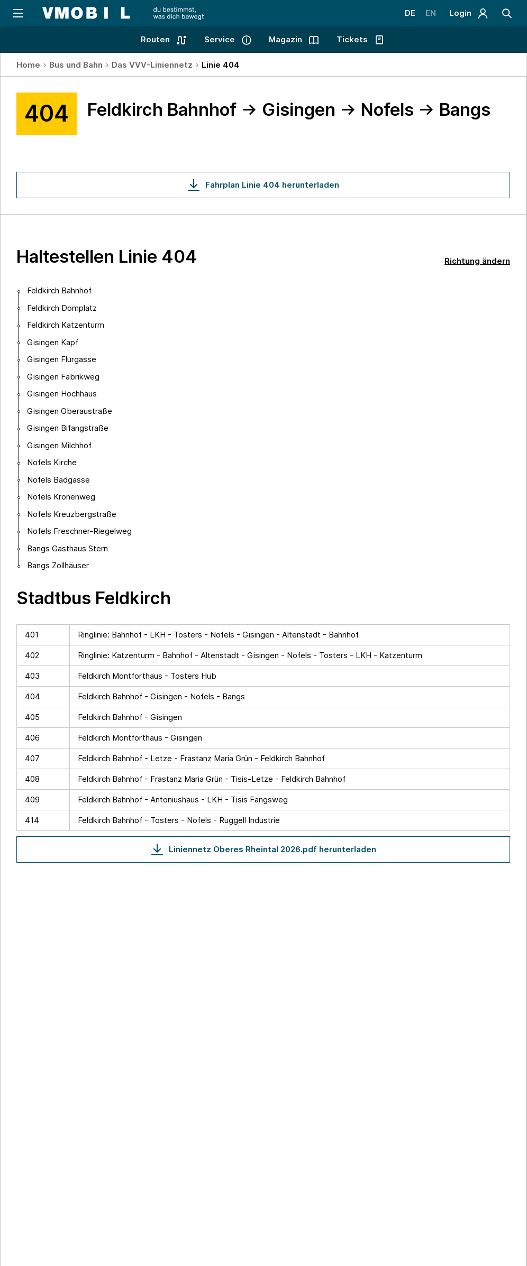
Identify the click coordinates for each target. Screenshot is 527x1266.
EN (430, 13)
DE (409, 13)
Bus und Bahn (76, 65)
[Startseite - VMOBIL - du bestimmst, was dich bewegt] (123, 13)
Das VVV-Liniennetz (152, 65)
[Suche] (507, 13)
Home (28, 65)
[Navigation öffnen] (17, 13)
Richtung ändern (477, 261)
